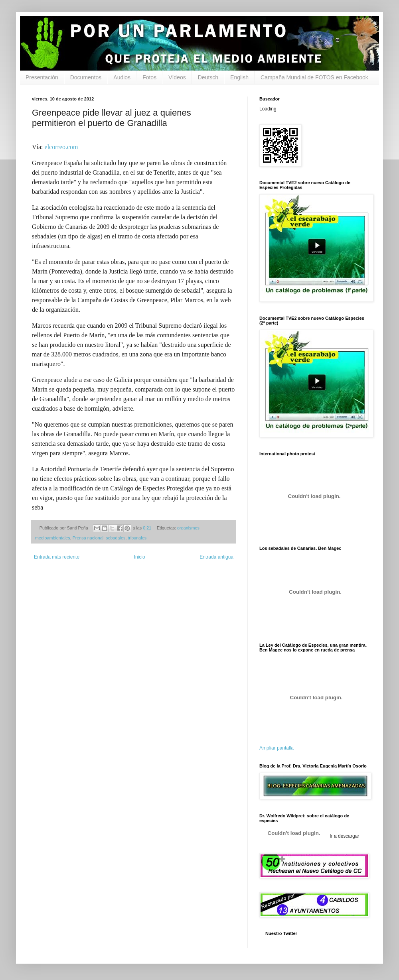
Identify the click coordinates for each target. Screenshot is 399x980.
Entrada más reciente (56, 557)
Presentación (42, 77)
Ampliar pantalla (276, 748)
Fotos (149, 77)
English (239, 77)
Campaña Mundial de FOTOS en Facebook (314, 77)
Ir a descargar (343, 836)
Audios (121, 77)
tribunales (137, 537)
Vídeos (177, 77)
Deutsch (208, 77)
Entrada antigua (216, 557)
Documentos (86, 77)
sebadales (115, 537)
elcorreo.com (60, 147)
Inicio (139, 557)
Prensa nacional (88, 537)
